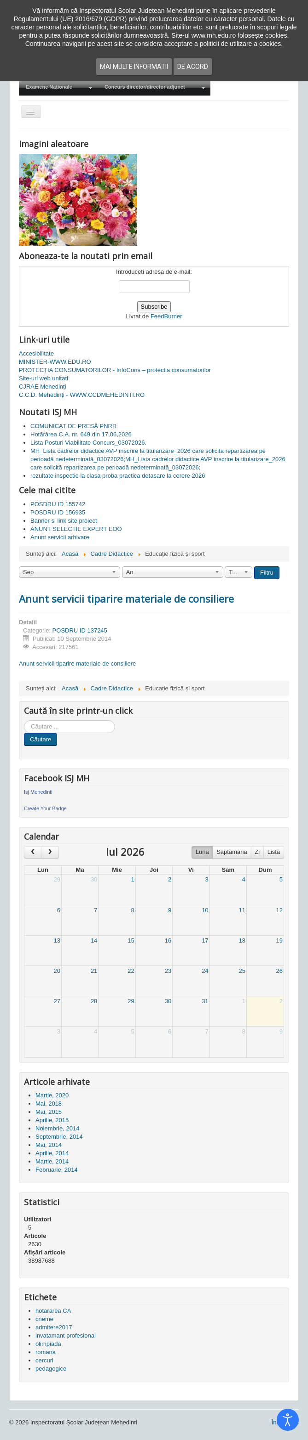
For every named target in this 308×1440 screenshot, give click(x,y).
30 (94, 879)
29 (56, 879)
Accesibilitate (36, 353)
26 (279, 970)
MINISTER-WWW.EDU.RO (55, 361)
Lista (273, 851)
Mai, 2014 (48, 1144)
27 (56, 1001)
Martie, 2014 (52, 1161)
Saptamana (231, 851)
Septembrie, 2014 (59, 1136)
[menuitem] (58, 87)
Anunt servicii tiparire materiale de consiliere (126, 598)
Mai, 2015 (48, 1111)
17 (205, 940)
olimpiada (48, 1343)
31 (205, 1001)
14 (94, 940)
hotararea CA (53, 1310)
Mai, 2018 (48, 1103)
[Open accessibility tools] (288, 1420)
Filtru (266, 572)
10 (205, 910)
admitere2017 (53, 1327)
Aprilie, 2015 (52, 1120)
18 (242, 940)
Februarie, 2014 (56, 1169)
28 (94, 1001)
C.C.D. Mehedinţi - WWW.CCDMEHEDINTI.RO (82, 394)
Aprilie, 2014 (52, 1153)
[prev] (32, 852)
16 (168, 940)
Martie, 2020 (52, 1095)
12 (279, 910)
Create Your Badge (45, 808)
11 (242, 910)
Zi (257, 851)
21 (94, 970)
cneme (44, 1319)
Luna (202, 851)
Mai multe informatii (134, 66)
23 (168, 970)
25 (242, 970)
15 (131, 940)
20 (56, 970)
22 (131, 970)
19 (279, 940)
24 (205, 970)
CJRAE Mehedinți (42, 386)
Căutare (40, 739)
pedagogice (50, 1368)
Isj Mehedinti (38, 792)
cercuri (44, 1360)
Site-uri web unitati (43, 378)
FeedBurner (166, 316)
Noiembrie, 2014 (57, 1128)
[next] (49, 852)
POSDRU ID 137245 (79, 630)
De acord (192, 66)
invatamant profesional (65, 1335)
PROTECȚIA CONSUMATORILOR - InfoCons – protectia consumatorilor (115, 370)
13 (56, 940)
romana (45, 1352)
